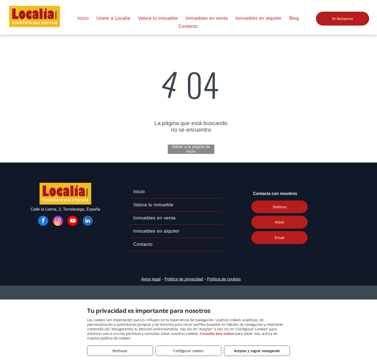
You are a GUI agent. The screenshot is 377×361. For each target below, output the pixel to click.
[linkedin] (88, 221)
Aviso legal (151, 279)
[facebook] (43, 221)
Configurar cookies (188, 350)
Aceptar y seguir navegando (257, 350)
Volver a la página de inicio (191, 149)
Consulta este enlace (217, 333)
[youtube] (73, 221)
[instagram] (58, 221)
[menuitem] (82, 18)
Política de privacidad (183, 279)
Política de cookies (224, 279)
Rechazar (120, 350)
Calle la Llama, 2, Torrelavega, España (65, 209)
